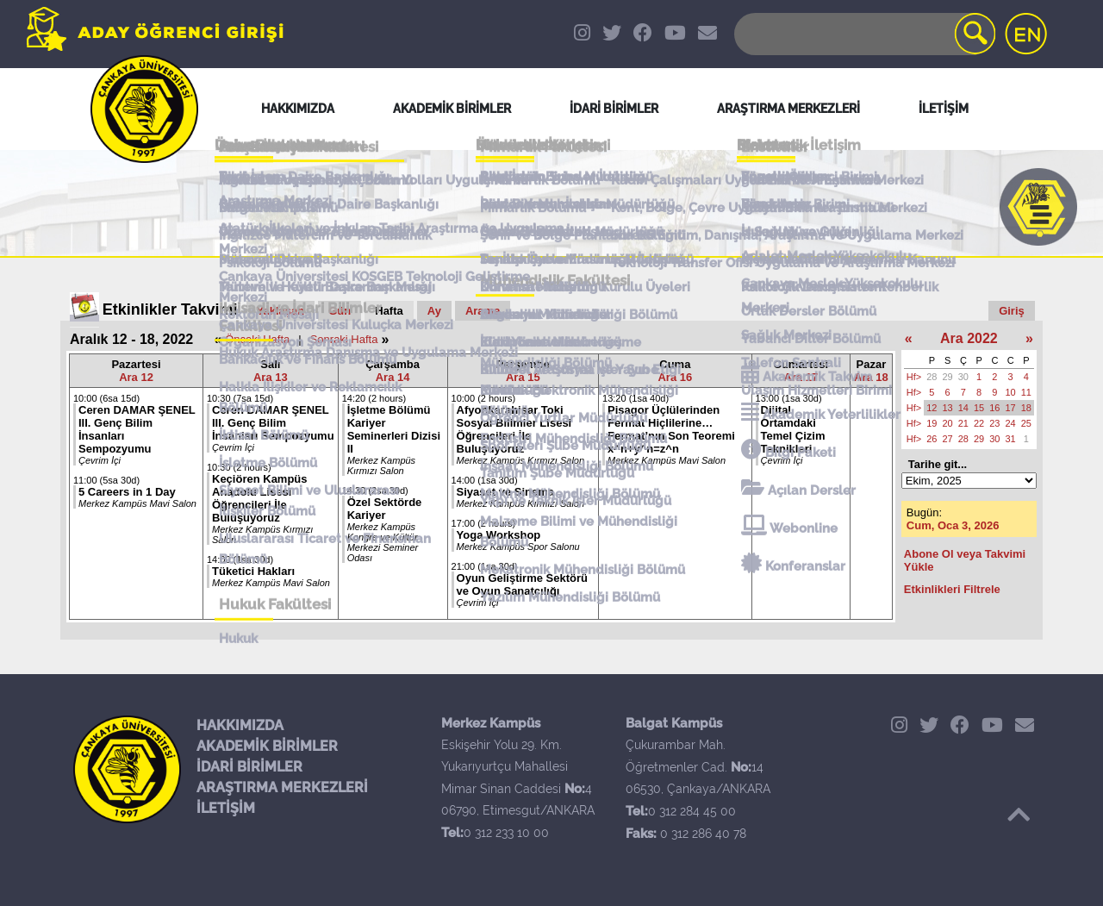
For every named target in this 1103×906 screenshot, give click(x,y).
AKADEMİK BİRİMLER (267, 746)
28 (931, 377)
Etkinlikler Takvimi (170, 309)
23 (994, 423)
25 (1026, 423)
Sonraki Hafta (344, 339)
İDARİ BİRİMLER (249, 767)
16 (994, 408)
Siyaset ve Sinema (505, 491)
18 (1026, 408)
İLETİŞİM (225, 808)
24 (1011, 423)
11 (1026, 392)
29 (948, 377)
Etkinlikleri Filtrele (952, 589)
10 (1011, 392)
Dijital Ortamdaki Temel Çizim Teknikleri (793, 429)
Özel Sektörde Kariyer (384, 509)
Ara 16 (674, 377)
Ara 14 (393, 377)
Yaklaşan (281, 310)
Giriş (1012, 310)
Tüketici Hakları (253, 571)
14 (963, 408)
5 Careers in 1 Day (127, 491)
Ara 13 (270, 377)
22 (979, 423)
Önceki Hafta (257, 339)
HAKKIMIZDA (240, 725)
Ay (434, 310)
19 (931, 423)
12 (931, 408)
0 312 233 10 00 (506, 833)
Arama (482, 310)
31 (1011, 439)
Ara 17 (800, 377)
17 (1011, 408)
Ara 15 (523, 377)
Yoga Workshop (499, 534)
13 (948, 408)
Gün (339, 310)
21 (963, 423)
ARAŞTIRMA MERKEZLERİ (282, 787)
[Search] (863, 34)
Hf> (914, 377)
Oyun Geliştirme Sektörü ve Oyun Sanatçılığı (522, 584)
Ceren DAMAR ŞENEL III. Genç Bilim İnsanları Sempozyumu (273, 422)
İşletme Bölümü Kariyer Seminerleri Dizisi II (393, 429)
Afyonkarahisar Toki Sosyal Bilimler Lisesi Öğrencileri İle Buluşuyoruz (514, 429)
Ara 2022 (969, 338)
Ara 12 (136, 377)
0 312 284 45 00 (692, 811)
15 (979, 408)
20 (948, 423)
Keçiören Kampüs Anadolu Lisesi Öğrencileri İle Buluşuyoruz (260, 498)
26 (931, 439)
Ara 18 (871, 377)
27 (948, 439)
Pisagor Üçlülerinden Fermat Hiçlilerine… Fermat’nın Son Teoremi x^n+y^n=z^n (671, 429)
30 (963, 377)
